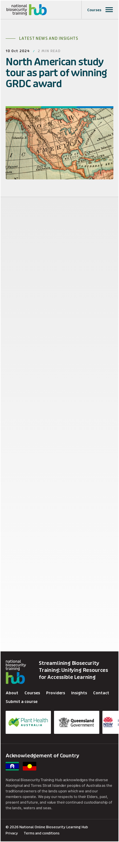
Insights (79, 693)
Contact (101, 693)
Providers (55, 693)
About (12, 693)
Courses (32, 693)
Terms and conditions (41, 833)
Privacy (12, 833)
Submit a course (21, 701)
